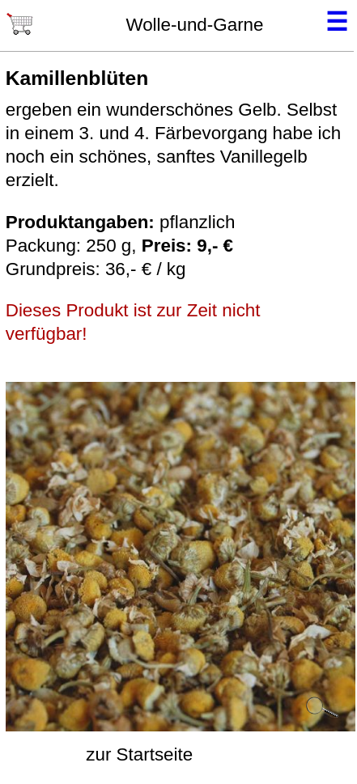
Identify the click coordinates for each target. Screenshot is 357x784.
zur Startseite (139, 754)
